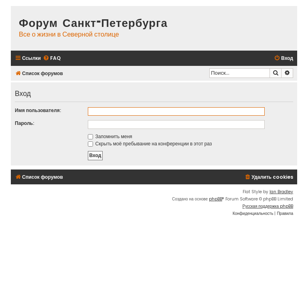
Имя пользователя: (38, 110)
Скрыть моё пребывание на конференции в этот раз (150, 143)
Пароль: (24, 123)
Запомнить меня (110, 136)
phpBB (215, 199)
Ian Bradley (281, 192)
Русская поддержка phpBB (267, 206)
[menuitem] (52, 58)
